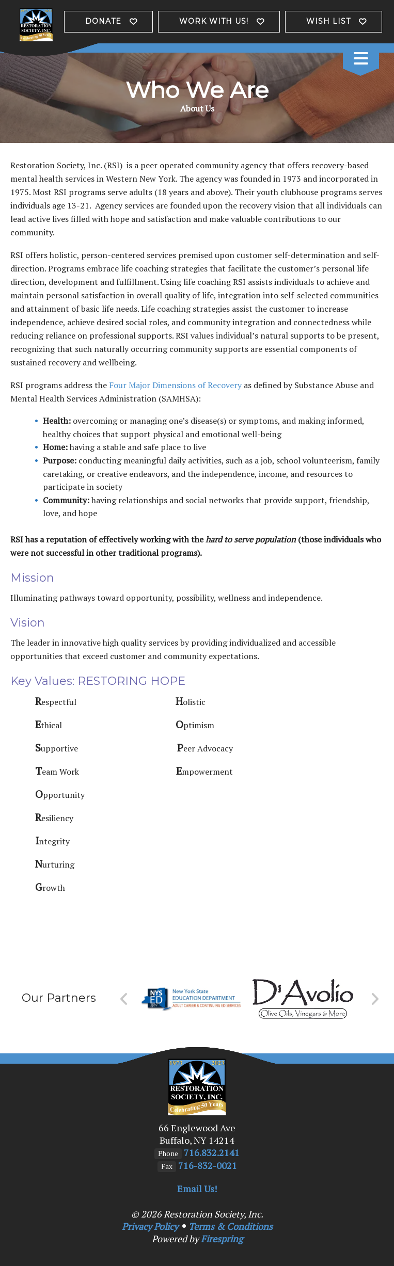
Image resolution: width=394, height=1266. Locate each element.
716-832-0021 (207, 1165)
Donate (103, 21)
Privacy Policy (150, 1226)
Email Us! (197, 1188)
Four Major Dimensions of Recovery (175, 385)
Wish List (328, 21)
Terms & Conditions (230, 1226)
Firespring (222, 1238)
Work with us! (213, 21)
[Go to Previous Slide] (124, 999)
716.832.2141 (212, 1152)
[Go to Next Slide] (375, 999)
